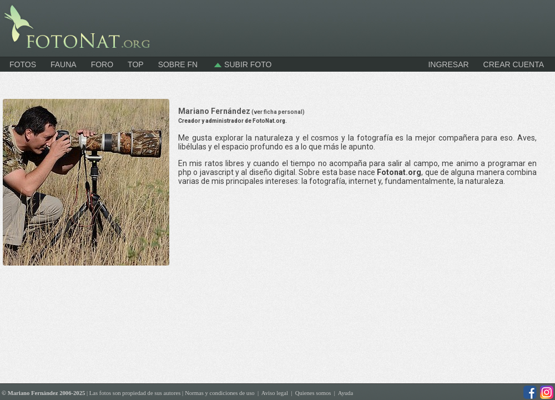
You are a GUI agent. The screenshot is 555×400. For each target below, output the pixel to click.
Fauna (64, 64)
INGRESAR (448, 64)
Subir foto (241, 64)
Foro (102, 64)
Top (136, 64)
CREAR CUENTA (513, 64)
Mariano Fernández (241, 111)
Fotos (22, 64)
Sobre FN (178, 64)
